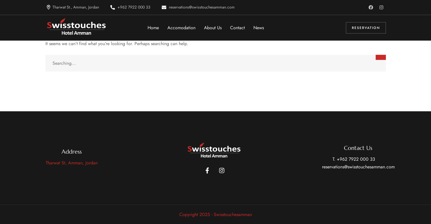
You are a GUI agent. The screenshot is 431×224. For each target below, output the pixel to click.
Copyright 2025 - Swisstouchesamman (215, 214)
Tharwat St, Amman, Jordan (72, 163)
